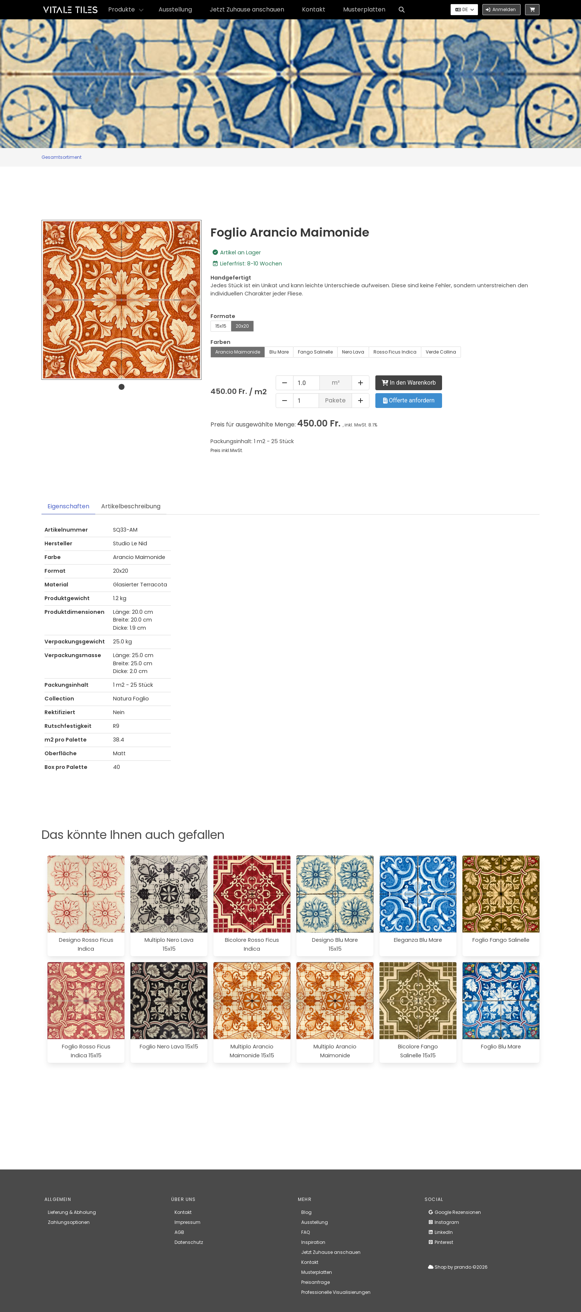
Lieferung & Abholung (72, 1212)
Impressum (187, 1222)
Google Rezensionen (454, 1212)
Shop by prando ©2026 (458, 1267)
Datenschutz (189, 1242)
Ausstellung (175, 9)
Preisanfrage (315, 1282)
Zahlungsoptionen (69, 1222)
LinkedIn (440, 1232)
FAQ (305, 1232)
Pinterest (440, 1242)
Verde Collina (441, 352)
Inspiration (313, 1242)
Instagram (443, 1222)
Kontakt (313, 9)
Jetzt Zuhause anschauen (247, 9)
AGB (179, 1232)
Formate (222, 316)
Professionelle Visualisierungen (336, 1292)
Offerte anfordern (409, 400)
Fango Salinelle (315, 352)
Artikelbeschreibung (130, 506)
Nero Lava (353, 352)
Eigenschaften (68, 506)
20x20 (242, 326)
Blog (306, 1212)
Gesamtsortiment (62, 157)
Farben (220, 342)
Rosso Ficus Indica (395, 352)
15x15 (220, 326)
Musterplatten (364, 9)
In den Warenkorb (409, 382)
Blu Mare (279, 352)
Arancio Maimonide (237, 352)
